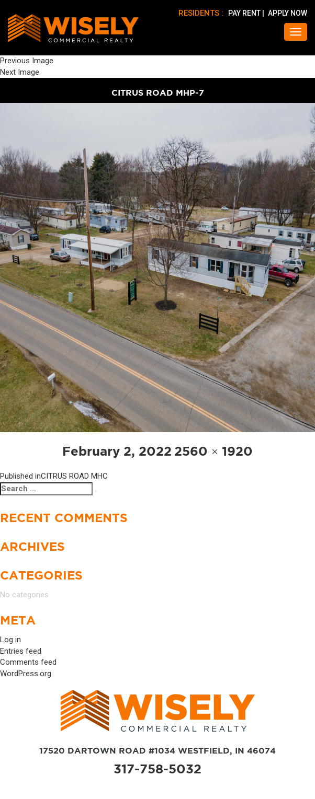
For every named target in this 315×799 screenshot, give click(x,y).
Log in (10, 639)
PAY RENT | (247, 13)
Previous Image (26, 60)
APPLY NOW (287, 13)
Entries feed (20, 651)
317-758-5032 (157, 769)
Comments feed (28, 662)
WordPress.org (25, 673)
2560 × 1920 (213, 451)
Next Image (19, 72)
